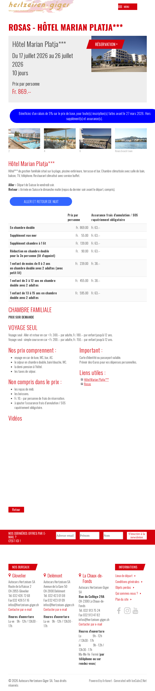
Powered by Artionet (100, 681)
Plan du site (122, 600)
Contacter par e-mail (20, 610)
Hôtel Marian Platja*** (96, 380)
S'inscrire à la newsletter (136, 536)
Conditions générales (127, 582)
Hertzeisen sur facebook (119, 611)
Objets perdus (123, 588)
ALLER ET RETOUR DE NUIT (41, 202)
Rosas (87, 384)
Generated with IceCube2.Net (130, 681)
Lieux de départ (123, 576)
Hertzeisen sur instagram (127, 611)
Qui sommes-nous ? (126, 594)
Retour (16, 510)
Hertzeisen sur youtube (135, 611)
